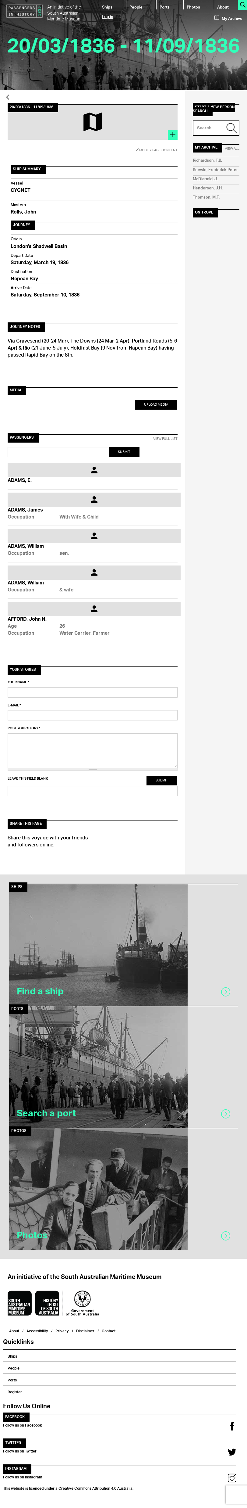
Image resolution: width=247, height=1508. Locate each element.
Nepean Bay (24, 279)
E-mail (14, 705)
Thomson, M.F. (206, 197)
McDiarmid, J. (205, 179)
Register (15, 1391)
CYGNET (20, 191)
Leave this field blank (28, 778)
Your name (18, 682)
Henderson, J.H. (208, 188)
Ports (165, 7)
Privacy (62, 1330)
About (223, 7)
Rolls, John (23, 212)
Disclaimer (85, 1330)
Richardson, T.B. (207, 160)
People (136, 7)
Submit (124, 452)
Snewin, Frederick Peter (215, 170)
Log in (107, 16)
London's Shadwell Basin (39, 247)
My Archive (228, 18)
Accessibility (37, 1330)
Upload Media (156, 404)
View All (232, 148)
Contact (108, 1330)
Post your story (24, 728)
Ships (107, 7)
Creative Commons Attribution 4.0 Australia (95, 1487)
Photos (193, 7)
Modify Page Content (157, 150)
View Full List (165, 439)
